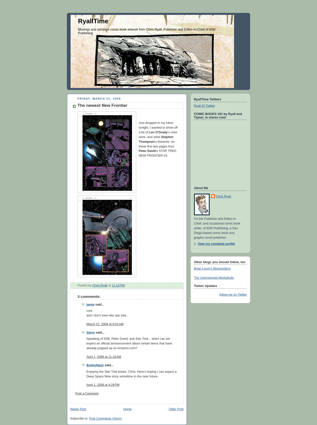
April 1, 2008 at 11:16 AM (103, 357)
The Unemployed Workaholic (214, 278)
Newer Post (78, 409)
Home (127, 409)
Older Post (176, 409)
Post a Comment (87, 393)
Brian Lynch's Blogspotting (212, 268)
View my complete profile (216, 244)
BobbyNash (95, 365)
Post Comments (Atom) (105, 418)
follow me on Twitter (233, 294)
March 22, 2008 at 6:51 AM (105, 324)
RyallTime (93, 21)
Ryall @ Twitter (204, 106)
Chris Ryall (223, 196)
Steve (90, 332)
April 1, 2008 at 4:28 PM (103, 385)
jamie (90, 304)
